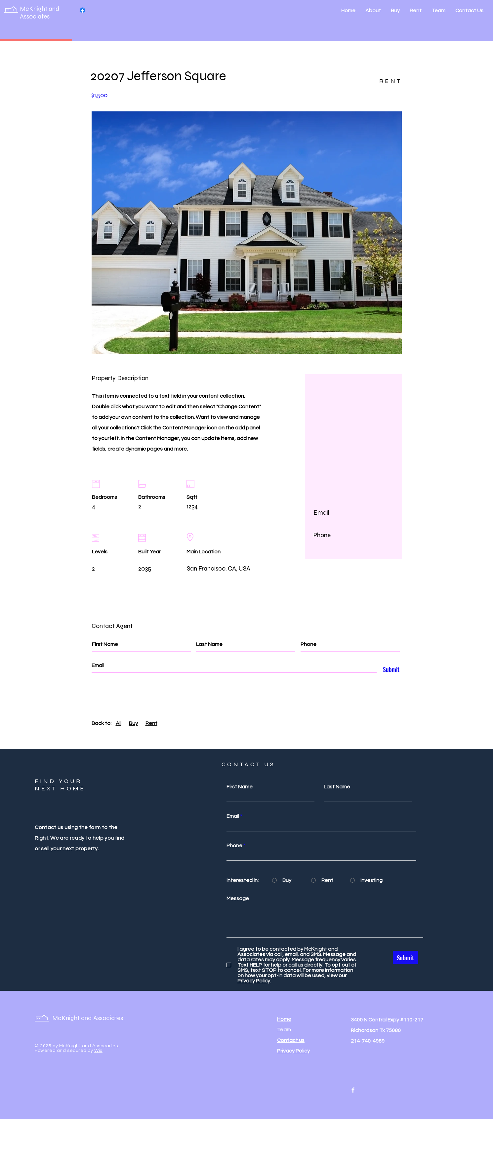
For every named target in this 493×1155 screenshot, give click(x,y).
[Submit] (389, 669)
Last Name (337, 786)
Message (237, 898)
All (118, 723)
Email (232, 816)
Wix (98, 1050)
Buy (133, 723)
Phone (234, 845)
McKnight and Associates (40, 12)
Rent (151, 723)
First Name (239, 786)
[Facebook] (82, 10)
